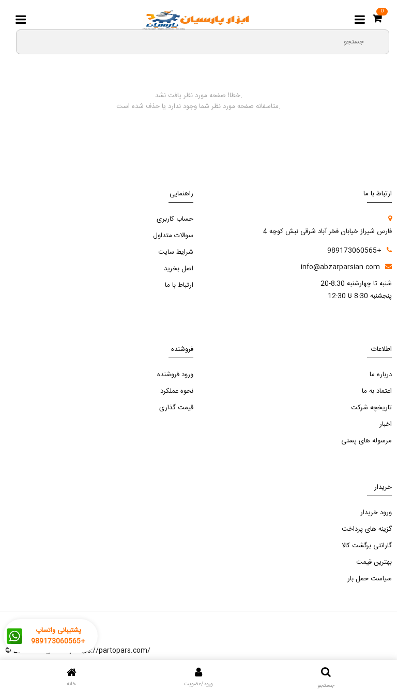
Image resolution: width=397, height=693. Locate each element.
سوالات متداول (173, 235)
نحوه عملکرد (176, 391)
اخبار (385, 424)
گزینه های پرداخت (367, 529)
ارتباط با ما (179, 285)
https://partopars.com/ (112, 650)
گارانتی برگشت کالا (367, 545)
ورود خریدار (376, 512)
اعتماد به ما (377, 391)
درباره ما (381, 374)
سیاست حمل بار (369, 578)
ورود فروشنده (175, 374)
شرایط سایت (175, 252)
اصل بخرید (178, 268)
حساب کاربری (175, 219)
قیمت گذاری (176, 407)
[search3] (377, 41)
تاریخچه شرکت (371, 407)
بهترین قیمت (374, 562)
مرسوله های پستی (366, 440)
